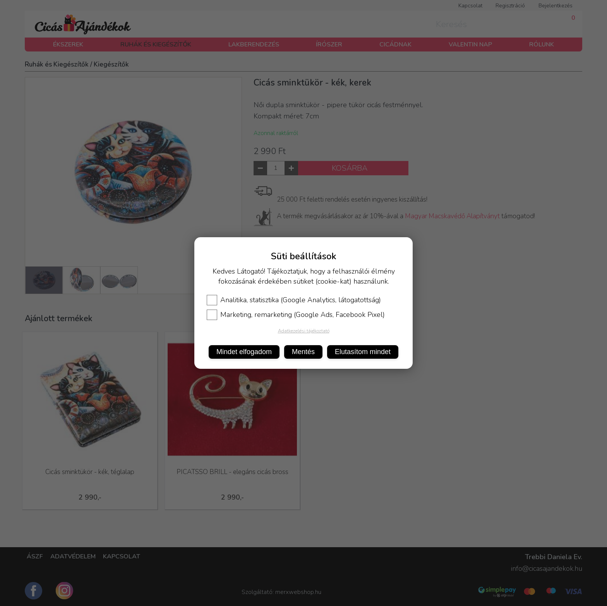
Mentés (303, 352)
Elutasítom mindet (363, 352)
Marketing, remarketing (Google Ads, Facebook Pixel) (296, 314)
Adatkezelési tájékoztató (303, 331)
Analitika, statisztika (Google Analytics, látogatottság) (294, 299)
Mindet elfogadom (244, 352)
